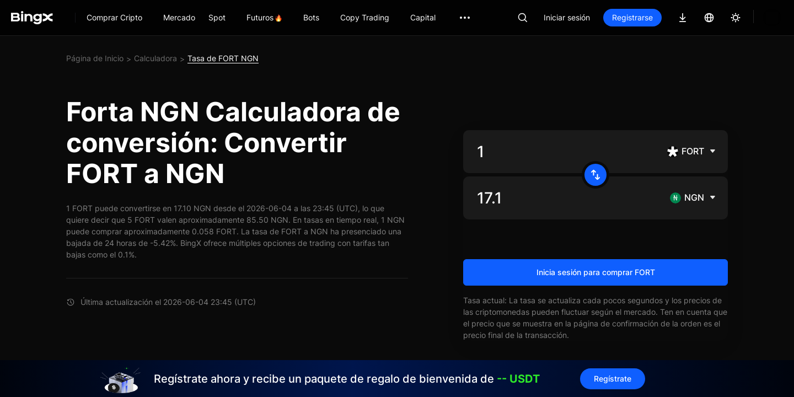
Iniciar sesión (567, 17)
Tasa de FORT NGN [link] (223, 58)
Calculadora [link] (155, 58)
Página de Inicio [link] (95, 58)
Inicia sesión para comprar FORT (596, 272)
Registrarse (632, 17)
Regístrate (612, 378)
